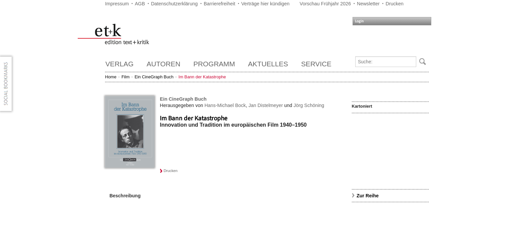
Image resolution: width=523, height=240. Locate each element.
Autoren (163, 64)
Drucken (395, 3)
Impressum (117, 3)
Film (125, 76)
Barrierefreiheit (219, 3)
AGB (140, 3)
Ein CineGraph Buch (153, 76)
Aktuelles (268, 64)
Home (110, 76)
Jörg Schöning (309, 105)
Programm (214, 64)
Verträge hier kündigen (265, 3)
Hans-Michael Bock (225, 105)
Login (359, 21)
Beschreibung (124, 195)
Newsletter (368, 3)
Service (316, 64)
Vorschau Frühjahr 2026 (325, 3)
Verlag (119, 64)
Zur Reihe (368, 195)
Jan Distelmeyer (265, 105)
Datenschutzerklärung (174, 3)
